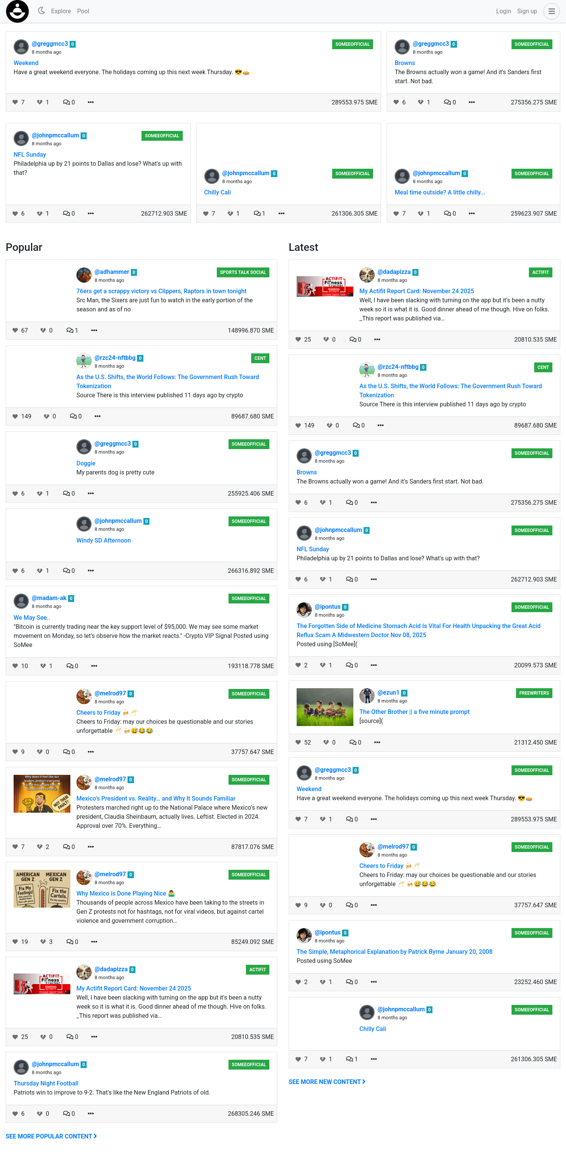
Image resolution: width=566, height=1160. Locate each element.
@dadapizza (112, 969)
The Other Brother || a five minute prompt (414, 711)
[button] (550, 11)
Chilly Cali (217, 192)
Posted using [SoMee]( (327, 644)
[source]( (371, 721)
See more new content (327, 1081)
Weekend (26, 63)
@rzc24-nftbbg (116, 357)
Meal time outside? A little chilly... (440, 192)
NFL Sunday (30, 154)
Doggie (85, 463)
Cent (260, 358)
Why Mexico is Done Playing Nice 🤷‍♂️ (125, 893)
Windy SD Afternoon (103, 540)
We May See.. (32, 617)
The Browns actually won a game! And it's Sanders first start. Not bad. (468, 76)
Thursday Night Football (46, 1083)
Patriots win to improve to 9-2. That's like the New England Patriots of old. (112, 1092)
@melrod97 (111, 693)
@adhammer (113, 271)
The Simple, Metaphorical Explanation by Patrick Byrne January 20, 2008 (395, 951)
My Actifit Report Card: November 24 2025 (133, 988)
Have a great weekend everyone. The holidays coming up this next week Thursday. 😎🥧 (132, 72)
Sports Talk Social (243, 272)
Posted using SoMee (324, 960)
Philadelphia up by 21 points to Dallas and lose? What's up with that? (98, 168)
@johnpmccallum (56, 135)
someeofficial (353, 44)
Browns (405, 63)
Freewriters (534, 693)
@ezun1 (389, 692)
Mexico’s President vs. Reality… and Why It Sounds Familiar (155, 798)
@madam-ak (50, 598)
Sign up (527, 11)
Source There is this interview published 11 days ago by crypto (159, 395)
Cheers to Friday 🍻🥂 (106, 712)
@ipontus (328, 606)
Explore (61, 11)
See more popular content (51, 1136)
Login (503, 11)
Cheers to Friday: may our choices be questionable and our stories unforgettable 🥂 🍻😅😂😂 (164, 726)
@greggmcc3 (51, 43)
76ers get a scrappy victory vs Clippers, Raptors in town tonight (161, 291)
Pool (83, 11)
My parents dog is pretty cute (115, 472)
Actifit (257, 969)
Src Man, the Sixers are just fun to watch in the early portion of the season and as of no (164, 305)
